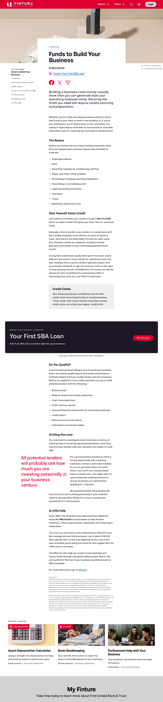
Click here (63, 356)
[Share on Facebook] (51, 82)
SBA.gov (82, 570)
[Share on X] (60, 82)
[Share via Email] (67, 83)
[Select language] (138, 4)
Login (151, 4)
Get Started (143, 338)
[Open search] (131, 4)
